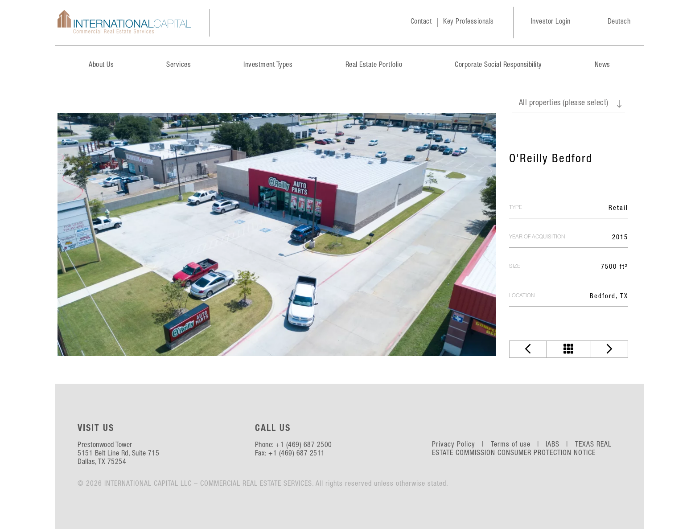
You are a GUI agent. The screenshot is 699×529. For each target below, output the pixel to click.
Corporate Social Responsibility (498, 65)
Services (178, 65)
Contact (421, 22)
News (602, 65)
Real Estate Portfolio (374, 65)
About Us (101, 65)
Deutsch (619, 22)
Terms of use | (517, 445)
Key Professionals (468, 22)
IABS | (559, 445)
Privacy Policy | (460, 445)
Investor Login (551, 22)
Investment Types (267, 65)
